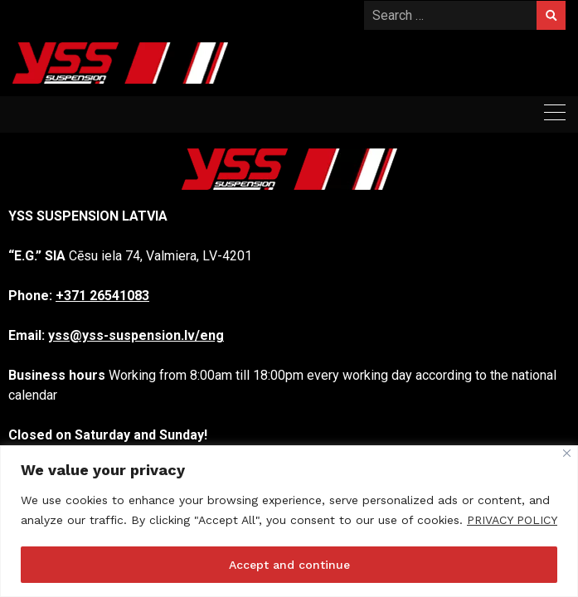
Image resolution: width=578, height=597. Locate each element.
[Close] (567, 453)
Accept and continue (289, 564)
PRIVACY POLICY (512, 520)
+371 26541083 (102, 295)
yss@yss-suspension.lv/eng (136, 335)
